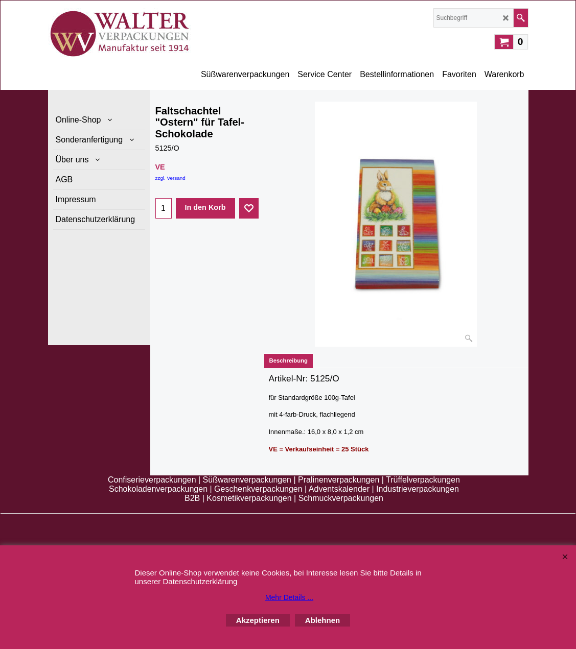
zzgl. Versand (170, 178)
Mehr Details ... (289, 597)
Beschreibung (288, 360)
